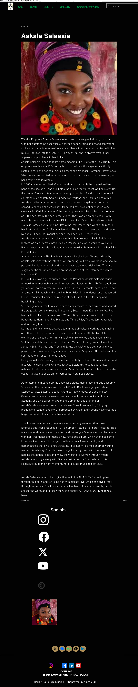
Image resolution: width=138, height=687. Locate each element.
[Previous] (29, 500)
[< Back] (30, 26)
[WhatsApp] (69, 649)
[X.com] (57, 665)
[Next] (120, 500)
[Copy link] (76, 649)
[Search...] (122, 6)
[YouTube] (78, 665)
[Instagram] (51, 665)
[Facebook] (62, 649)
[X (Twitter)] (55, 649)
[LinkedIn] (83, 649)
